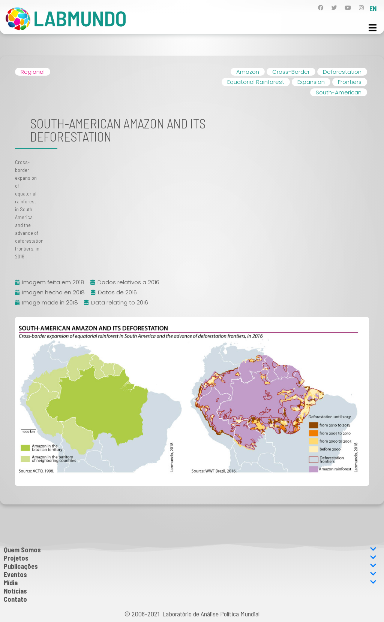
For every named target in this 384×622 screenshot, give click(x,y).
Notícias (15, 591)
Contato (15, 599)
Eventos (190, 574)
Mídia (190, 583)
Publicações (190, 566)
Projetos (190, 558)
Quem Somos (190, 550)
